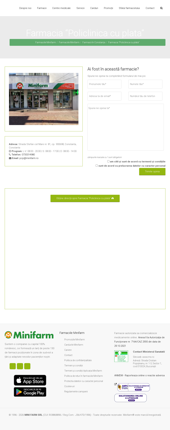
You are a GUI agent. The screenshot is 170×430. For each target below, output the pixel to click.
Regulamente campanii (76, 391)
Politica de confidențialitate (78, 360)
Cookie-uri (69, 386)
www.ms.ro (148, 357)
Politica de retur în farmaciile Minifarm (83, 376)
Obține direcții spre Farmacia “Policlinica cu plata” (85, 198)
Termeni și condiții (73, 365)
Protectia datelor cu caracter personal (83, 381)
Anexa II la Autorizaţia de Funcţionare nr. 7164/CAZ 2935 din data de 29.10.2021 (139, 341)
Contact (68, 355)
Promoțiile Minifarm (74, 339)
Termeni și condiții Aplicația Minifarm (83, 370)
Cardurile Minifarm (73, 344)
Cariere (67, 350)
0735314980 (28, 154)
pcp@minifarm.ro (28, 158)
